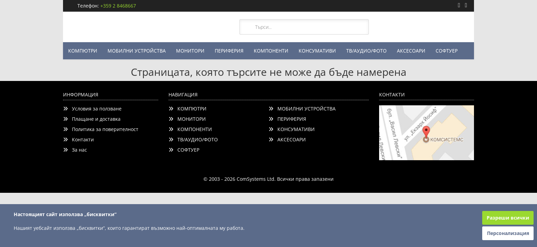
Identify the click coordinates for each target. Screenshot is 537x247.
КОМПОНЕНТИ (271, 50)
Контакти (78, 139)
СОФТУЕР (447, 50)
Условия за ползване (92, 108)
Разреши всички (508, 217)
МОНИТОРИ (190, 50)
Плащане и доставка (92, 119)
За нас (75, 149)
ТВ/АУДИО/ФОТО (366, 50)
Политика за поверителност (100, 129)
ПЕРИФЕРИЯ (229, 50)
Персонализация (508, 233)
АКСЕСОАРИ (411, 50)
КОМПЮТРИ (82, 50)
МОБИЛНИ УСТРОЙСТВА (137, 50)
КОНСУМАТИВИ (317, 50)
